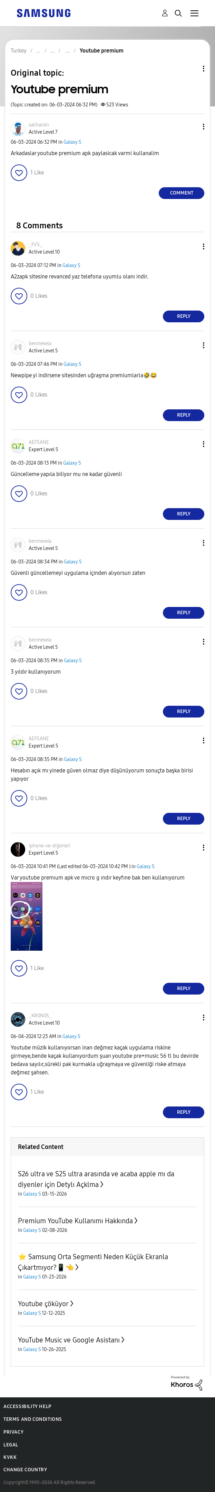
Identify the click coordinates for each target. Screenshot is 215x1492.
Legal (10, 1445)
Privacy (13, 1432)
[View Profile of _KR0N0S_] (40, 1016)
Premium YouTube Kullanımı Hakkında (75, 1221)
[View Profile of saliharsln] (39, 125)
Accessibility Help (27, 1406)
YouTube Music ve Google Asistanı (69, 1340)
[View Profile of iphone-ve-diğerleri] (49, 846)
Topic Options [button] (191, 68)
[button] (192, 126)
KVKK (10, 1457)
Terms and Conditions (32, 1419)
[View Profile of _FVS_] (35, 245)
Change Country (25, 1470)
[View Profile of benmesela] (40, 343)
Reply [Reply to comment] (183, 316)
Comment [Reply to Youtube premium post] (181, 193)
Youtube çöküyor (43, 1304)
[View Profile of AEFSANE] (39, 442)
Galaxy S (72, 142)
